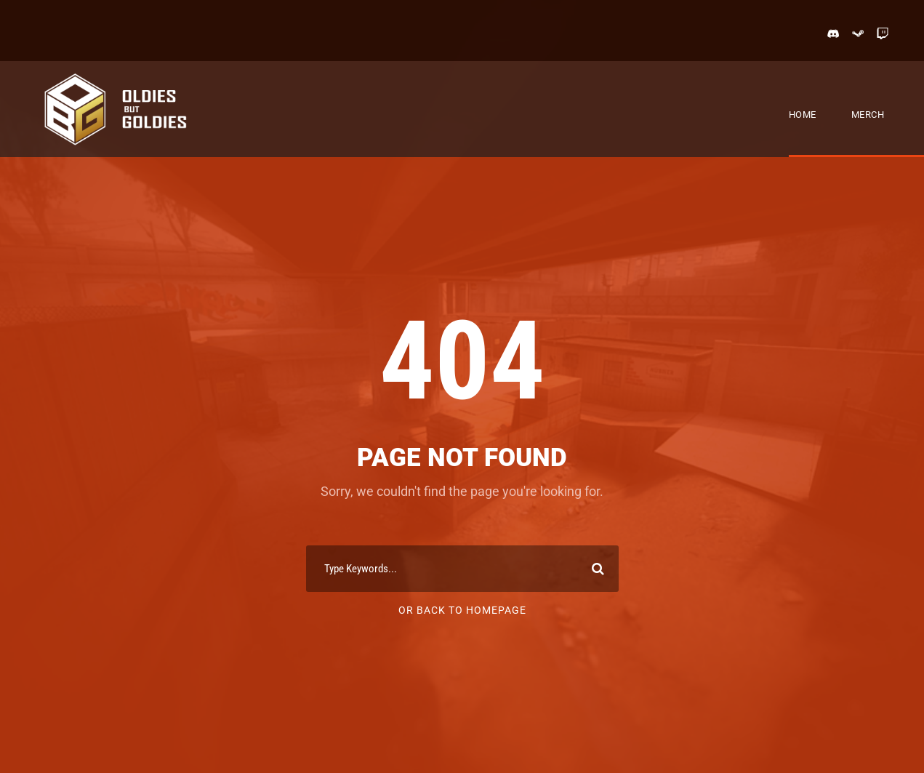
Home (802, 114)
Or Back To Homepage (462, 610)
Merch (868, 114)
